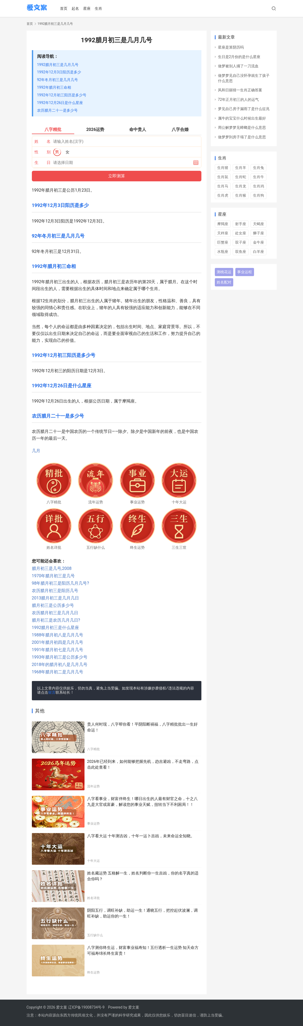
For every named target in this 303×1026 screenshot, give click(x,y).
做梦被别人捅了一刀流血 (238, 66)
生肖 (100, 8)
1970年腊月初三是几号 (53, 575)
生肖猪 (222, 168)
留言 (52, 693)
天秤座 (222, 233)
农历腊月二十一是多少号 (57, 110)
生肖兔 (258, 168)
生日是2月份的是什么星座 (239, 57)
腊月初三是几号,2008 (52, 568)
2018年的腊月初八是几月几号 (60, 664)
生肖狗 (258, 195)
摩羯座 (222, 224)
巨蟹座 (222, 242)
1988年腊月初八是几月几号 (57, 634)
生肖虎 (222, 195)
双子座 (240, 242)
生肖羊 (240, 168)
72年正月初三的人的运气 (238, 99)
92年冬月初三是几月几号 (57, 80)
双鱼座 (240, 251)
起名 (77, 8)
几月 (36, 450)
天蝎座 (258, 224)
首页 (65, 8)
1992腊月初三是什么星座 (55, 627)
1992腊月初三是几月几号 (57, 65)
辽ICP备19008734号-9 (86, 1007)
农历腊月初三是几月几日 (55, 612)
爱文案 (133, 1007)
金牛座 (258, 242)
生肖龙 (240, 186)
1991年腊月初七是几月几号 (57, 649)
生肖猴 (240, 195)
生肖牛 (258, 177)
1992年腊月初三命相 (54, 87)
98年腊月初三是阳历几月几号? (60, 583)
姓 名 (42, 141)
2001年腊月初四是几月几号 (57, 642)
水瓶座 (222, 251)
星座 (88, 8)
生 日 (42, 162)
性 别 (42, 152)
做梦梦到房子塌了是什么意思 (242, 137)
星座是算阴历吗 (231, 47)
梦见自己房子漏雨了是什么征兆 (244, 109)
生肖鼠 (222, 177)
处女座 (240, 233)
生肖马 (222, 186)
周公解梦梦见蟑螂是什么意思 (242, 127)
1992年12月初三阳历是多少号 (61, 95)
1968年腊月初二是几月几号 (57, 671)
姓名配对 (224, 282)
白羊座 (258, 251)
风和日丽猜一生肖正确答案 (240, 90)
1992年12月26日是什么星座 (60, 103)
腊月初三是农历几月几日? (56, 620)
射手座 (240, 224)
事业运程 (244, 272)
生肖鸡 (258, 186)
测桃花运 (224, 272)
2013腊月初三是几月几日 (55, 598)
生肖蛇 (240, 177)
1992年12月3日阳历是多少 (59, 72)
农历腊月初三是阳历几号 (55, 590)
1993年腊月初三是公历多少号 (60, 657)
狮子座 (258, 233)
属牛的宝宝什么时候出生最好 (242, 118)
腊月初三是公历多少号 (53, 605)
